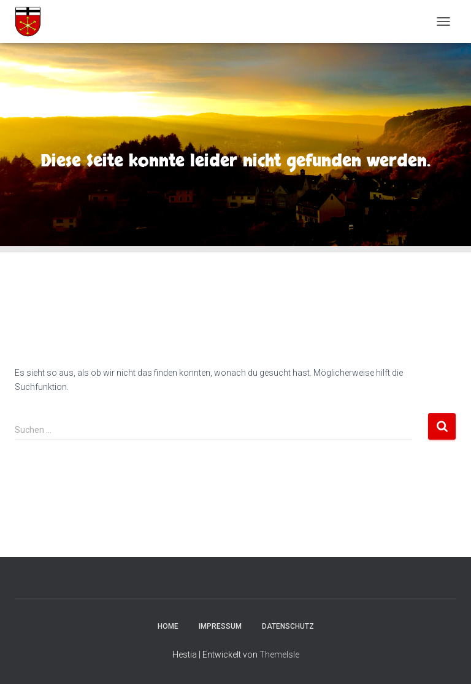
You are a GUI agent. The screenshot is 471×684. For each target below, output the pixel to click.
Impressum (220, 626)
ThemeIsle (279, 654)
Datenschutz (288, 626)
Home (168, 626)
